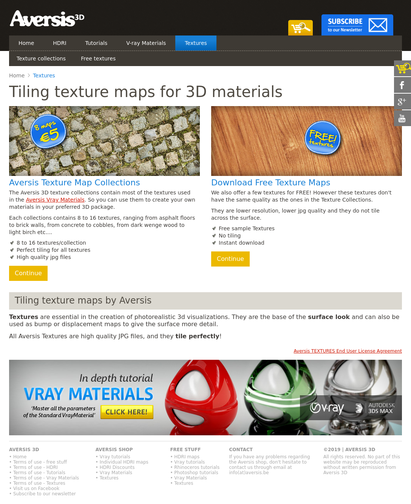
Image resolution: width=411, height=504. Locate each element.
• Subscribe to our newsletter (42, 493)
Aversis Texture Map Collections (74, 182)
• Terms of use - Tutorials (37, 472)
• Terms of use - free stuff (38, 462)
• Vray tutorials (113, 456)
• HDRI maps (184, 456)
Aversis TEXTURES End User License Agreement (348, 351)
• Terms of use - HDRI (33, 467)
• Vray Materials (114, 472)
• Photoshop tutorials (194, 472)
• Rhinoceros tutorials (194, 467)
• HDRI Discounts (115, 467)
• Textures (107, 478)
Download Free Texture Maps (270, 182)
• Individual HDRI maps (122, 462)
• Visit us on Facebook (34, 488)
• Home (17, 456)
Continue (28, 273)
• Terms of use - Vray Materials (44, 478)
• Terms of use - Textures (37, 483)
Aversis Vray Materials (55, 200)
